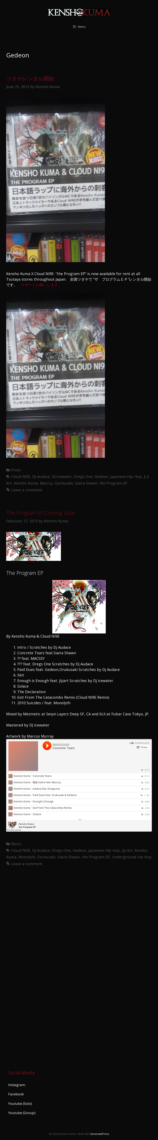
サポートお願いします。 (41, 284)
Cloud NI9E (20, 476)
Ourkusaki (64, 483)
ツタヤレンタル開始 (30, 78)
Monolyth (26, 856)
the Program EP (113, 483)
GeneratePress (99, 1134)
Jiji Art (127, 850)
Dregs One (83, 476)
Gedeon (101, 476)
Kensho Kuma (26, 483)
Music (16, 843)
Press (16, 469)
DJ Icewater (62, 476)
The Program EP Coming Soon (41, 512)
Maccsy (46, 483)
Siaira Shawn (86, 483)
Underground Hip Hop (132, 856)
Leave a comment (26, 489)
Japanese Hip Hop (126, 476)
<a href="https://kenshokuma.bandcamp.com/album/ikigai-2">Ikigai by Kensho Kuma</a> (44, 966)
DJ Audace (41, 476)
